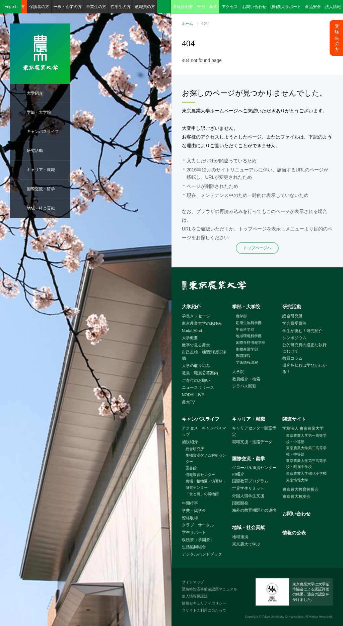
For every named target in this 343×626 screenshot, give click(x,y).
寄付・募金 (207, 6)
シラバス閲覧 (244, 386)
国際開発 (240, 503)
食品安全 (313, 6)
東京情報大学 (297, 480)
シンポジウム (294, 337)
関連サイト (294, 419)
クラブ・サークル (198, 525)
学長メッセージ (196, 316)
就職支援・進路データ (252, 441)
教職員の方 (145, 6)
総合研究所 (292, 316)
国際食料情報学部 (250, 343)
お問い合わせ (254, 6)
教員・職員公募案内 (200, 373)
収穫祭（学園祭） (198, 539)
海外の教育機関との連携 (254, 510)
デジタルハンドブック (202, 554)
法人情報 (333, 6)
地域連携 (240, 536)
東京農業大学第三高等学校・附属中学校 (306, 464)
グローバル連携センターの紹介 (254, 470)
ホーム (187, 23)
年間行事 (190, 503)
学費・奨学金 (194, 510)
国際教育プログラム (250, 481)
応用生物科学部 (249, 323)
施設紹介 (190, 441)
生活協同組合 (194, 546)
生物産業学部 (247, 349)
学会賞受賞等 (294, 323)
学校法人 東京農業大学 (303, 428)
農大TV (188, 402)
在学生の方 (121, 6)
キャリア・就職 (41, 169)
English (10, 6)
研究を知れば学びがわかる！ (304, 368)
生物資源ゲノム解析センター (206, 458)
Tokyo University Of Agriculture (282, 616)
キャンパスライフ (43, 131)
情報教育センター (200, 475)
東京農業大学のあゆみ (202, 323)
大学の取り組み (196, 365)
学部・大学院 (39, 112)
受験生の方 (337, 37)
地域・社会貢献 (41, 208)
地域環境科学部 (249, 336)
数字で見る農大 (196, 345)
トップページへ (257, 248)
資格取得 (190, 518)
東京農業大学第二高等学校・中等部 (306, 451)
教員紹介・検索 (246, 379)
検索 (163, 6)
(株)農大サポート (285, 6)
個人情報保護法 (195, 596)
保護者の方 (39, 6)
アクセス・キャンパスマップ (204, 431)
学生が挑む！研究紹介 (302, 330)
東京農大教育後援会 (300, 489)
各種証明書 (183, 6)
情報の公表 (294, 532)
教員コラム (292, 358)
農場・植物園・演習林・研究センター (206, 484)
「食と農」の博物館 (202, 494)
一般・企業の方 (68, 6)
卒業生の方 (96, 6)
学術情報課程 (247, 362)
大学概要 (190, 337)
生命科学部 (245, 329)
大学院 (238, 371)
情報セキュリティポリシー (204, 603)
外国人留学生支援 (248, 495)
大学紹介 (35, 93)
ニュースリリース (198, 387)
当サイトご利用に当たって (204, 610)
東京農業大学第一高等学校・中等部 (306, 438)
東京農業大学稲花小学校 (306, 473)
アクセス (230, 6)
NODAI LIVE (193, 395)
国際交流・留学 (41, 189)
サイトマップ (193, 582)
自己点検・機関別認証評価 (204, 355)
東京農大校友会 (296, 496)
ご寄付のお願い (196, 380)
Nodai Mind (192, 330)
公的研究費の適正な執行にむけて (304, 348)
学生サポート (194, 532)
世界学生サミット (248, 488)
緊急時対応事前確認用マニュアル (209, 589)
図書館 (191, 468)
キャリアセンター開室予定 (254, 431)
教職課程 (243, 356)
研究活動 (35, 150)
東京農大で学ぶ (246, 544)
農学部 (241, 316)
